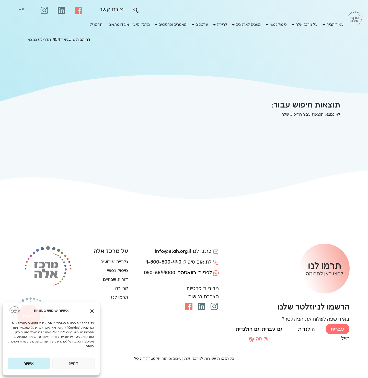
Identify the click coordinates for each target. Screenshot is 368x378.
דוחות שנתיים (115, 279)
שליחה (259, 339)
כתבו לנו (187, 251)
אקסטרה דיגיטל (147, 358)
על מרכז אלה (306, 24)
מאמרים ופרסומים (173, 24)
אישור (29, 363)
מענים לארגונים (248, 24)
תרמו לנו (95, 24)
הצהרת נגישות (203, 296)
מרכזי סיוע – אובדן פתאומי (129, 24)
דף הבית (83, 39)
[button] (92, 310)
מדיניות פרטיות (202, 288)
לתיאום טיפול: (182, 262)
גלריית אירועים (114, 261)
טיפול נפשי (278, 24)
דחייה (73, 363)
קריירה (222, 24)
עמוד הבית (334, 24)
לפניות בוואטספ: (181, 272)
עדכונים (201, 24)
